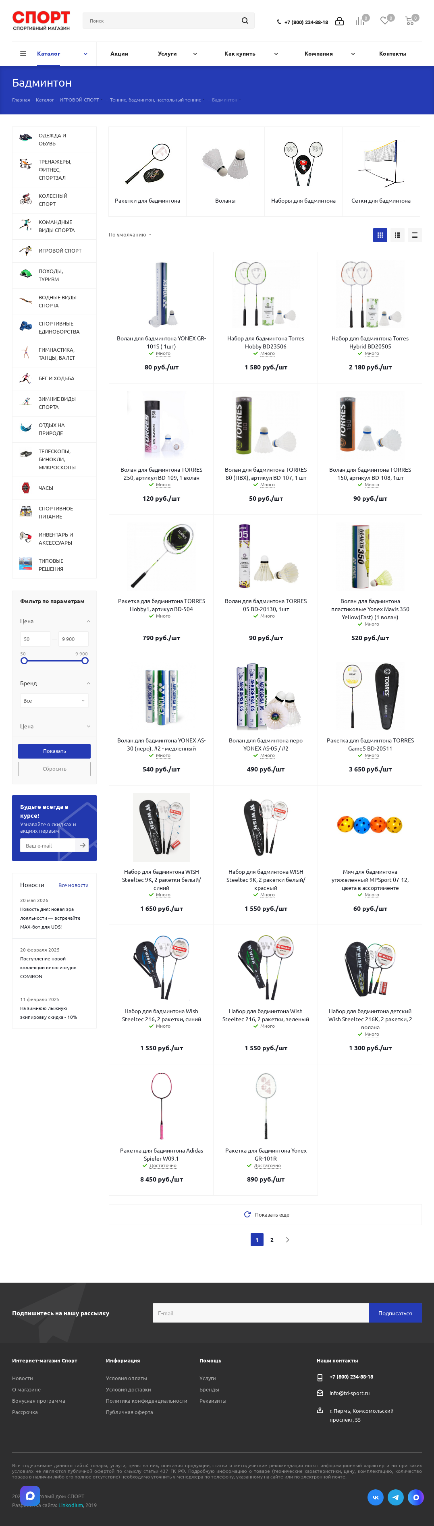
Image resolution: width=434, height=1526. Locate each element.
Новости (22, 1378)
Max (416, 1497)
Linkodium (70, 1504)
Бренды (209, 1389)
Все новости (73, 884)
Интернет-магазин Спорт (44, 1360)
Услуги (207, 1378)
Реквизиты (212, 1400)
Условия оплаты (126, 1378)
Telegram (396, 1497)
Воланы (225, 200)
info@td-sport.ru (350, 1392)
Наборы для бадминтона (303, 200)
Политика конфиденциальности (146, 1400)
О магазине (26, 1389)
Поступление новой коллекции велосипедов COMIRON (48, 967)
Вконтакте (376, 1497)
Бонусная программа (38, 1400)
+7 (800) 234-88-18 (306, 22)
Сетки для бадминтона (381, 200)
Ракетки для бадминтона (147, 200)
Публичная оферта (129, 1411)
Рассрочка (25, 1411)
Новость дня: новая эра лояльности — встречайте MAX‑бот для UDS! (50, 918)
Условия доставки (128, 1389)
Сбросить (54, 768)
